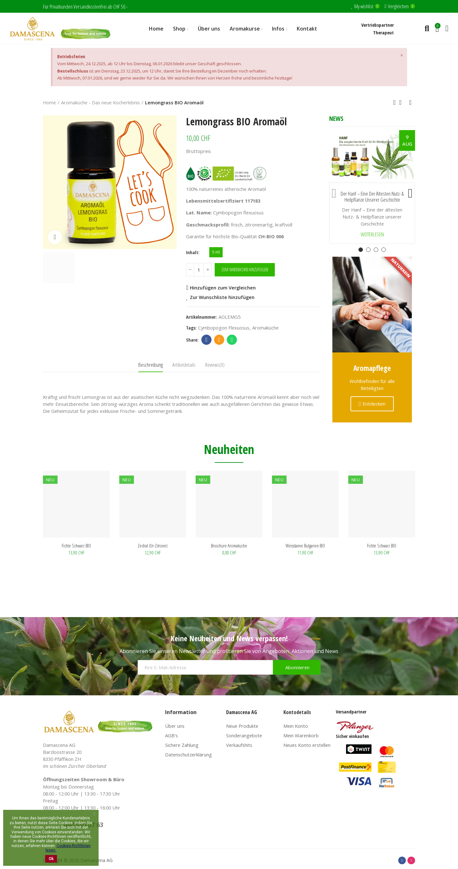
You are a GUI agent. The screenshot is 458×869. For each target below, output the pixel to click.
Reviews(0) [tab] (215, 364)
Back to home (402, 102)
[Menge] (199, 269)
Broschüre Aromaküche (76, 545)
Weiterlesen (372, 234)
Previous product (394, 102)
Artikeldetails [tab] (184, 364)
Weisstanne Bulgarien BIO (152, 545)
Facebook (206, 340)
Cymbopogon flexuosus (223, 327)
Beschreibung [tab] (150, 364)
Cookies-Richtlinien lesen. (68, 848)
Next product (410, 102)
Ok (51, 859)
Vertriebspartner (377, 25)
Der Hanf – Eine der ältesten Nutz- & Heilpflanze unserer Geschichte (372, 197)
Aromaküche (265, 327)
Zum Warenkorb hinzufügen (244, 270)
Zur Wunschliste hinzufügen (222, 297)
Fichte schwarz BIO (229, 545)
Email (219, 340)
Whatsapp (232, 340)
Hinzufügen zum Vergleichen (223, 287)
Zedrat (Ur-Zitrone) (305, 545)
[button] (334, 192)
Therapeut (383, 32)
